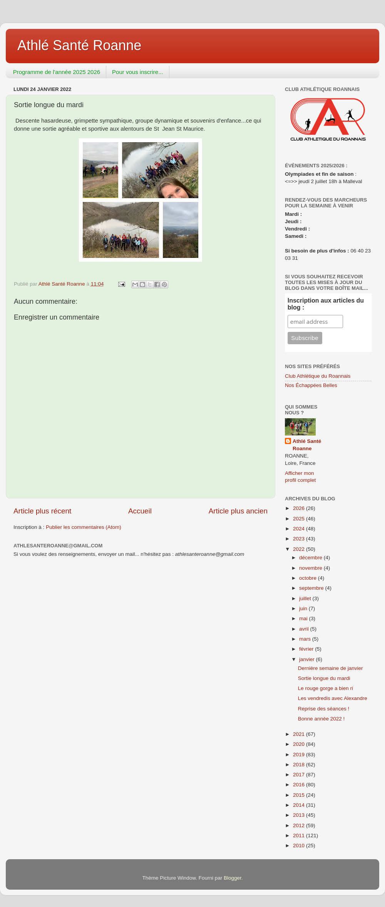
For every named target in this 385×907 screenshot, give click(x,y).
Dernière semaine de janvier (330, 668)
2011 (299, 835)
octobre (308, 578)
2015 (299, 795)
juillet (306, 598)
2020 (299, 744)
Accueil (140, 511)
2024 (299, 529)
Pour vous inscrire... (137, 72)
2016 (299, 785)
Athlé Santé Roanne (79, 45)
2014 (299, 805)
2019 (299, 754)
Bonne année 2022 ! (321, 719)
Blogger (232, 878)
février (307, 649)
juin (304, 608)
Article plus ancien (238, 511)
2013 (299, 815)
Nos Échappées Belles (311, 385)
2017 (299, 774)
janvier (307, 659)
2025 (299, 519)
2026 (299, 508)
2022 (299, 549)
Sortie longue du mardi (324, 678)
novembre (311, 568)
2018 (299, 764)
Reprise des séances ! (324, 709)
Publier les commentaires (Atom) (83, 527)
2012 (299, 825)
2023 (299, 539)
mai (304, 618)
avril (304, 629)
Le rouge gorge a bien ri (325, 688)
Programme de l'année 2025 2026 (56, 72)
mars (305, 639)
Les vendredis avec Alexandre (332, 698)
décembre (311, 557)
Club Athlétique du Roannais (317, 376)
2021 (299, 734)
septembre (312, 588)
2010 (299, 845)
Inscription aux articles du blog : (326, 304)
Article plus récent (42, 511)
